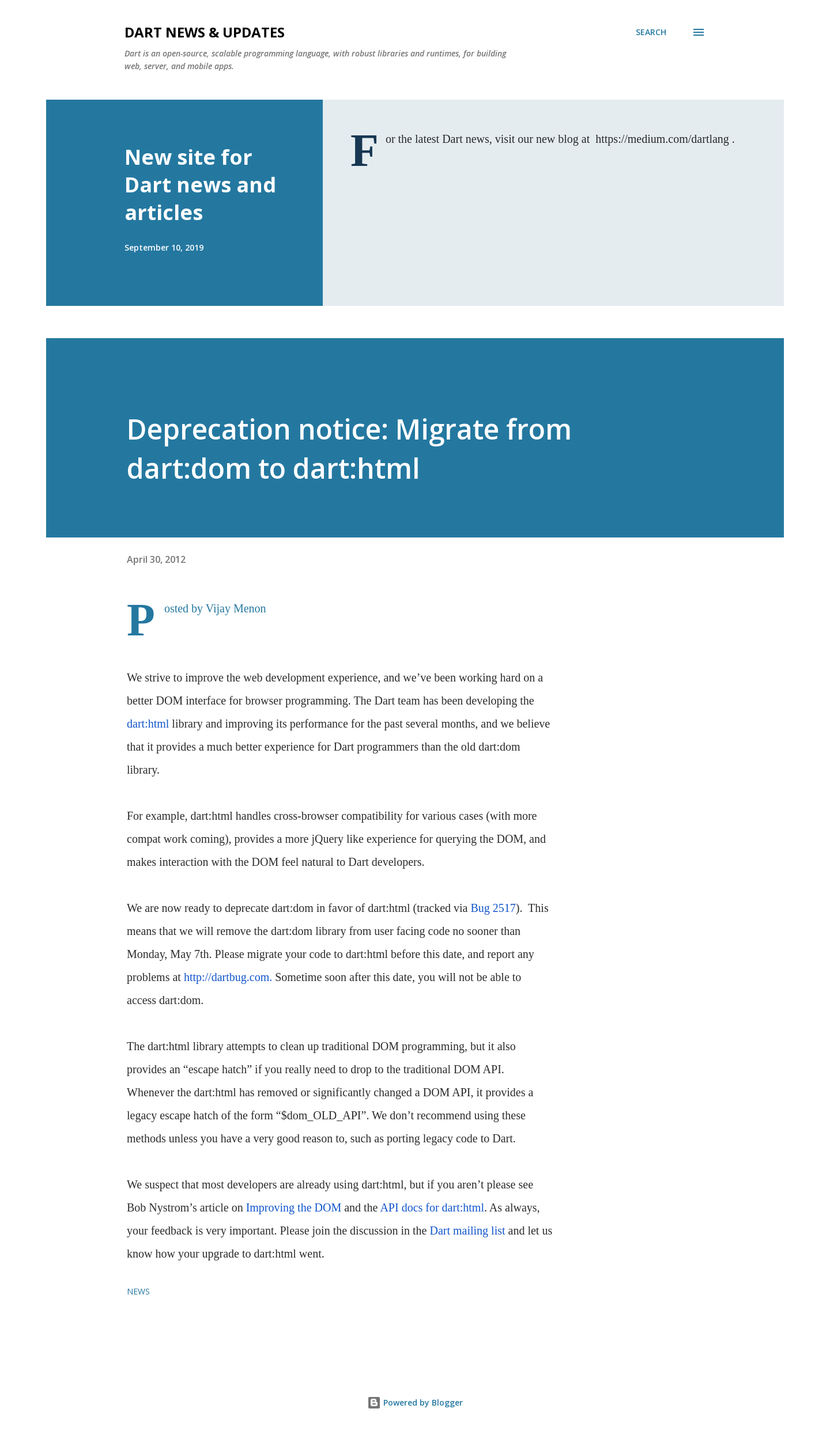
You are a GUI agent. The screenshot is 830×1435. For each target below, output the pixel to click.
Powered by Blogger (415, 1402)
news (138, 1291)
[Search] (651, 32)
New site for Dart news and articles (200, 184)
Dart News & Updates (204, 31)
